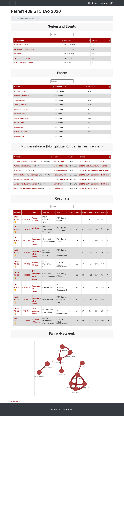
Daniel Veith (19, 123)
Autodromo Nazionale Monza (25, 184)
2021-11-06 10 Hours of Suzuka (91, 161)
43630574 (26, 287)
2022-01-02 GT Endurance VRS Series (94, 170)
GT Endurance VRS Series (24, 49)
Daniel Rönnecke (21, 109)
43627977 (26, 311)
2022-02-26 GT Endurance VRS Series (94, 184)
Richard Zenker (20, 91)
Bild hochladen (15, 401)
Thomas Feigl (19, 100)
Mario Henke (19, 136)
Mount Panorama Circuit (23, 179)
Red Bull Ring (19, 170)
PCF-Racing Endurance (100, 3)
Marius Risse (19, 127)
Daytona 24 (18, 54)
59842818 (26, 219)
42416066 (26, 321)
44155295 (26, 275)
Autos (15, 18)
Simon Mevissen (20, 132)
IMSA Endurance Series (23, 63)
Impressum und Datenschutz (62, 409)
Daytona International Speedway (27, 188)
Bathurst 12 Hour (21, 45)
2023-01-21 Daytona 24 (88, 188)
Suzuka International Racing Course (28, 161)
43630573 (26, 300)
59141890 (26, 229)
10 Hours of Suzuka (22, 58)
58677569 (26, 240)
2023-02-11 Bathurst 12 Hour (90, 179)
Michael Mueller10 (21, 96)
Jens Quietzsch (20, 105)
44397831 (26, 264)
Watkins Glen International (24, 166)
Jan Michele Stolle (21, 118)
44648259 (26, 253)
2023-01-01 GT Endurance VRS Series (94, 175)
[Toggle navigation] (12, 3)
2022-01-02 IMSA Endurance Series (93, 166)
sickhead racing (20, 114)
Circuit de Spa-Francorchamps (26, 175)
